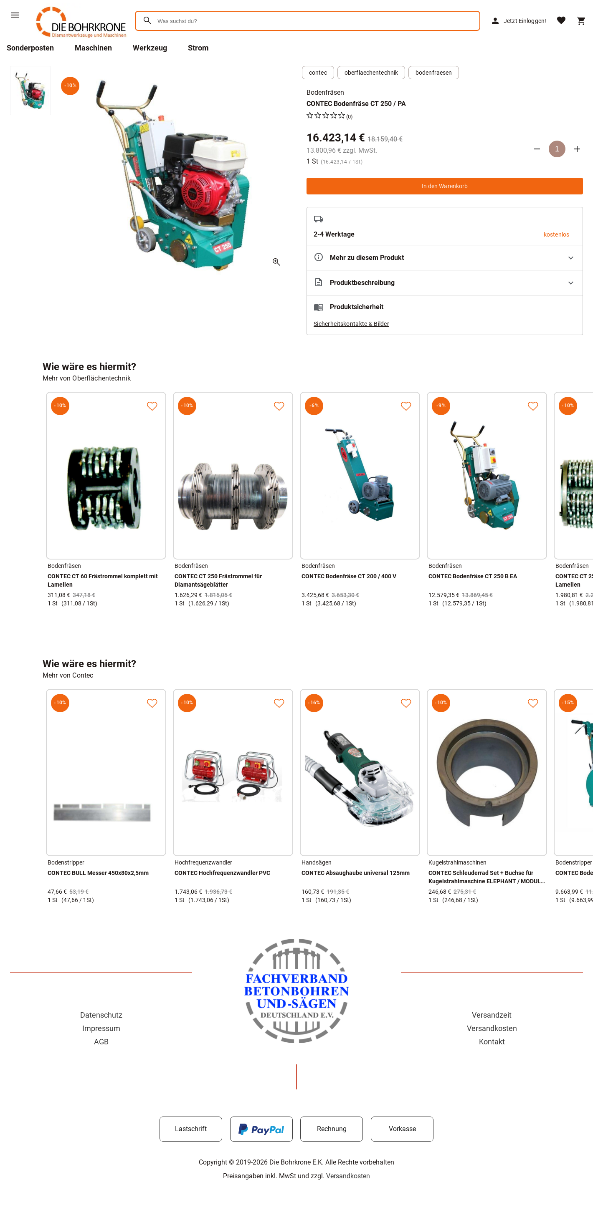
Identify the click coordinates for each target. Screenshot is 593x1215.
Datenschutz (101, 1015)
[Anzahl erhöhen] (577, 149)
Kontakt (492, 1041)
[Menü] (15, 15)
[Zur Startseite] (79, 39)
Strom (198, 47)
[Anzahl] (557, 149)
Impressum (101, 1028)
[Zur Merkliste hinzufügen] (152, 406)
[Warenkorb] (581, 21)
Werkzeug (150, 47)
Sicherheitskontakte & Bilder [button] (351, 323)
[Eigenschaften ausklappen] (445, 257)
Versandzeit (492, 1015)
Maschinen (93, 47)
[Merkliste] (561, 21)
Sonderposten (30, 47)
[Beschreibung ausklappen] (445, 282)
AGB (101, 1041)
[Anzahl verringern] (537, 149)
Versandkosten (492, 1028)
